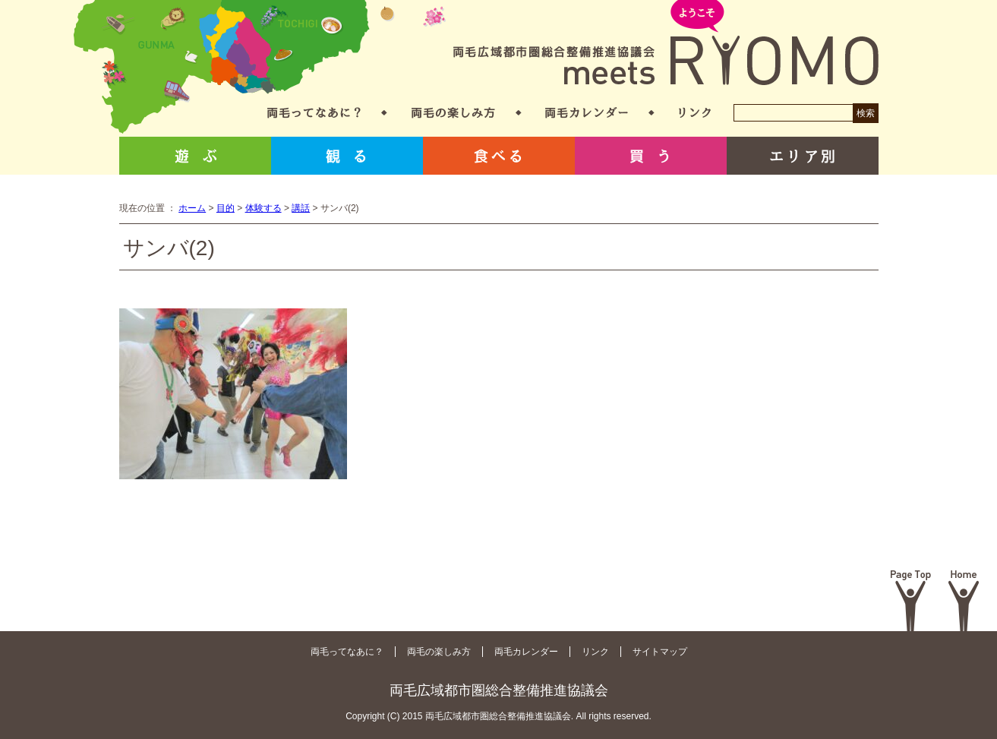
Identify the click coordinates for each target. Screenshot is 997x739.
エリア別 (803, 156)
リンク (694, 112)
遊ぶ (195, 156)
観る (347, 156)
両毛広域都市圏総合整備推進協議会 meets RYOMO (666, 43)
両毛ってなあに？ (314, 112)
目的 (225, 208)
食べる (499, 156)
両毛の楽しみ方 (453, 112)
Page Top (911, 600)
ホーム (192, 208)
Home (964, 600)
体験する (263, 208)
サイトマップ (660, 651)
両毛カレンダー (586, 112)
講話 (301, 208)
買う (651, 156)
